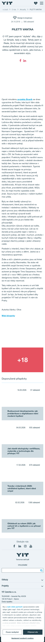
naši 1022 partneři (15, 607)
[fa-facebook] (20, 60)
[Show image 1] (22, 335)
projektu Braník (24, 99)
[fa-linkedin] (24, 60)
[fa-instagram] (25, 546)
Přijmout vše (33, 632)
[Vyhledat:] (41, 570)
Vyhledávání (22, 565)
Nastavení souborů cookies (22, 638)
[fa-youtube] (31, 546)
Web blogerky (8, 315)
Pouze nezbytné (12, 632)
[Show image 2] (22, 360)
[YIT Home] (7, 3)
